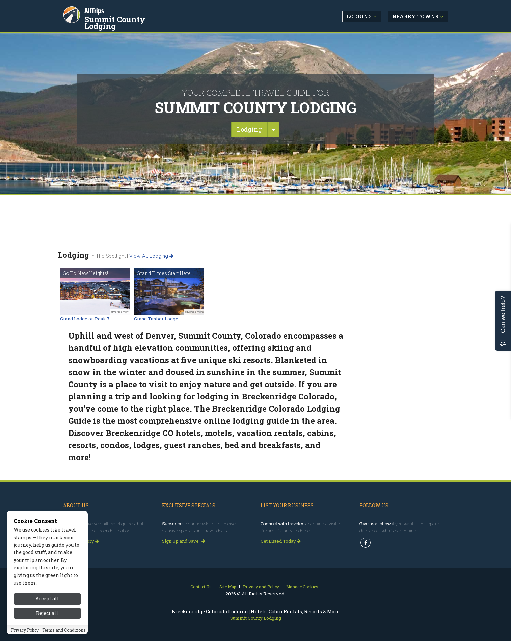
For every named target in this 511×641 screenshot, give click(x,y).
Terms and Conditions (64, 630)
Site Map (227, 586)
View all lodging (151, 256)
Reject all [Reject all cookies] (47, 613)
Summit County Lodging (132, 18)
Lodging (249, 129)
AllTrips (95, 10)
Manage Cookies (302, 586)
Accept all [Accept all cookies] (47, 598)
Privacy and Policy (261, 586)
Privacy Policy (25, 630)
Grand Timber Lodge (156, 319)
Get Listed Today (281, 541)
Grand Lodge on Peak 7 (85, 319)
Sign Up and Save (183, 541)
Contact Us (201, 586)
